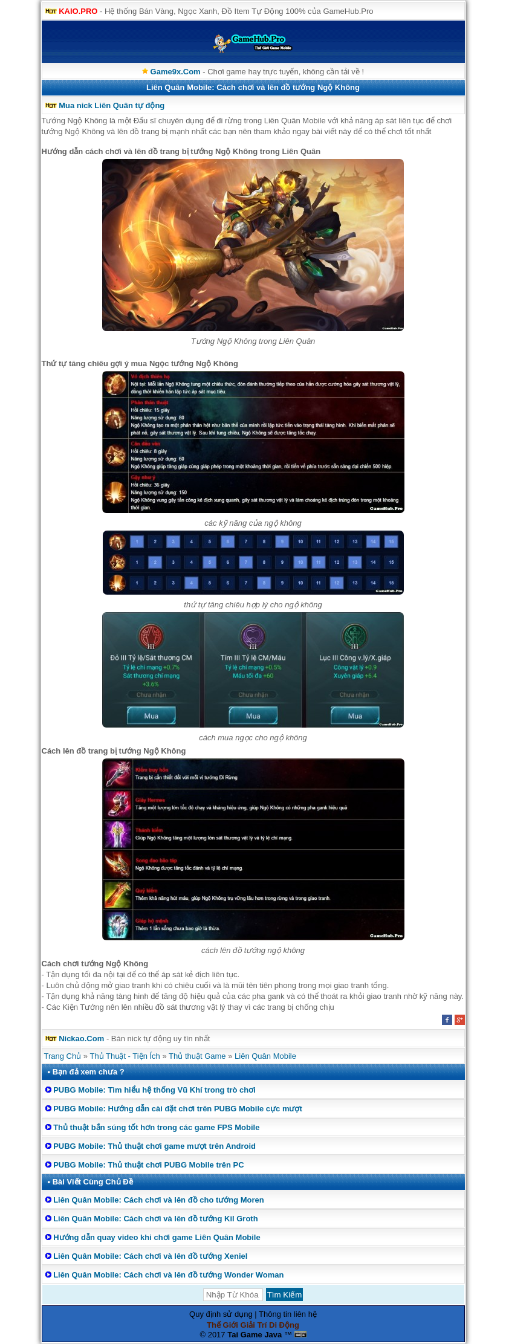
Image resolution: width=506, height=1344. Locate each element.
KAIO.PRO (78, 11)
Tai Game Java (254, 1334)
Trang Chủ (63, 1056)
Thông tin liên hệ (288, 1314)
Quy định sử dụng (221, 1314)
